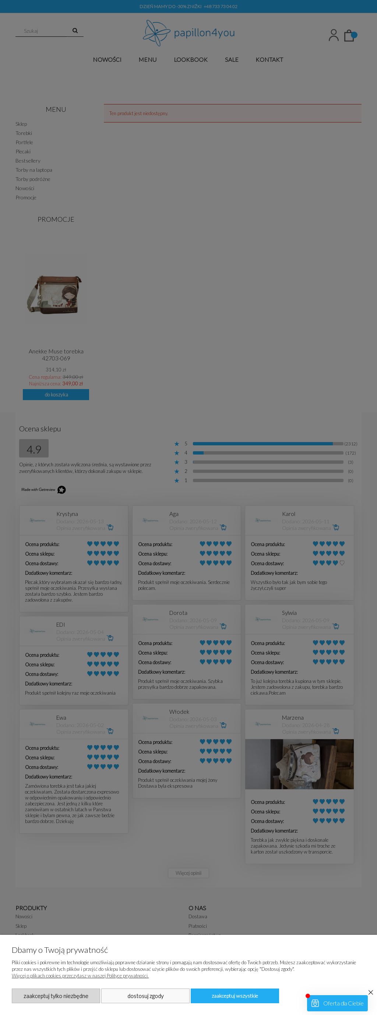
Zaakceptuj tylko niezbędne (56, 996)
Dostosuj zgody (145, 996)
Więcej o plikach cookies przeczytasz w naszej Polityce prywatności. (80, 976)
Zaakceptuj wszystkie (235, 996)
